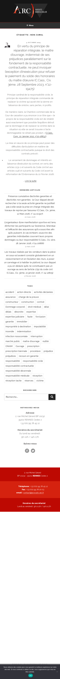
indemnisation (24, 331)
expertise (31, 312)
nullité (46, 341)
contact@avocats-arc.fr (33, 493)
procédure (35, 351)
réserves (29, 380)
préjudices (10, 356)
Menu (30, 25)
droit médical (34, 307)
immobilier (22, 321)
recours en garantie (28, 356)
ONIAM (9, 346)
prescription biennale (16, 351)
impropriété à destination (18, 326)
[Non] (57, 671)
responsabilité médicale (17, 375)
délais (8, 312)
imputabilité (40, 326)
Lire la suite (30, 181)
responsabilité (12, 361)
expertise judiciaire (14, 316)
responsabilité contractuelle (19, 366)
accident (9, 292)
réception (37, 375)
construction (27, 302)
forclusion (40, 316)
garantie (9, 321)
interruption (37, 336)
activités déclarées (43, 292)
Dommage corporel (15, 307)
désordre (18, 312)
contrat (40, 302)
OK (30, 675)
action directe (24, 292)
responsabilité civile (33, 361)
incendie (9, 331)
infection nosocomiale (16, 336)
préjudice (48, 351)
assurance (10, 297)
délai (46, 307)
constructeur (11, 302)
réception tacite (13, 380)
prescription (33, 346)
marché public (12, 341)
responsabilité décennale (18, 371)
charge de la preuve (29, 297)
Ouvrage (20, 346)
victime (40, 380)
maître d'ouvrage (31, 341)
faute (30, 316)
